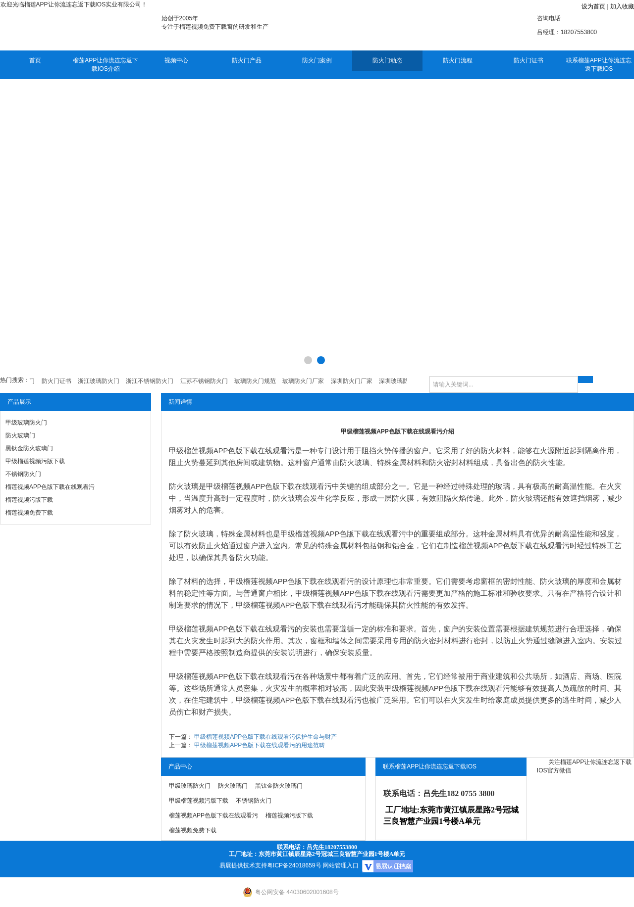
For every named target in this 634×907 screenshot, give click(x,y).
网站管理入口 (341, 865)
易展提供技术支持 (243, 865)
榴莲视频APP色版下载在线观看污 (50, 486)
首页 (35, 60)
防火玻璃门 (20, 435)
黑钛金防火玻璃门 (29, 448)
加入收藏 (622, 6)
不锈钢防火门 (23, 474)
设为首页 (593, 6)
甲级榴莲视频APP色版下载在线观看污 (232, 451)
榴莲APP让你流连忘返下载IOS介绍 (105, 64)
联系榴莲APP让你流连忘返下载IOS (599, 64)
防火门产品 (247, 60)
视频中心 (176, 60)
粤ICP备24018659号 (294, 865)
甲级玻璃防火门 (26, 422)
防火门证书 (528, 60)
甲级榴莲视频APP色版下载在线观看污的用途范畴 (259, 745)
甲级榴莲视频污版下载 (35, 461)
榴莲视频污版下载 (29, 499)
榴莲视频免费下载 (29, 512)
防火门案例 (317, 60)
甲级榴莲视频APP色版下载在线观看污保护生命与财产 (265, 736)
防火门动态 (387, 60)
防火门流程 (458, 60)
